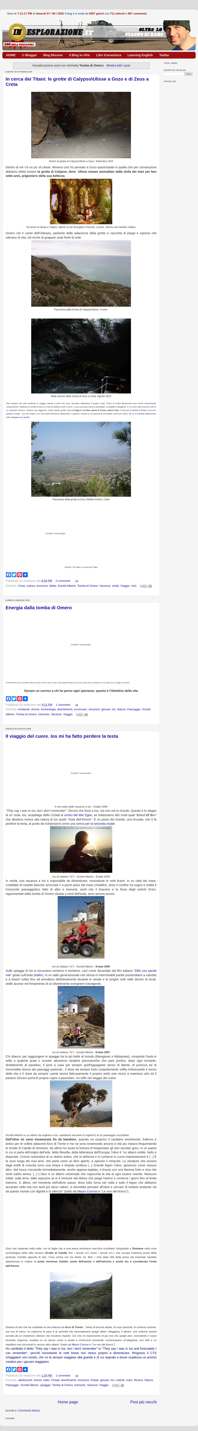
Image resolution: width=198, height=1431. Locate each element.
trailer (38, 975)
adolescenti (25, 1380)
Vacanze (105, 585)
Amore (35, 709)
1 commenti (63, 704)
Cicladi (55, 1380)
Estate (95, 1380)
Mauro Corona (87, 1191)
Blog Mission (53, 55)
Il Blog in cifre (79, 55)
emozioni (42, 585)
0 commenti (63, 580)
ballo (46, 1380)
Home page (68, 1402)
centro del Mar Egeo (78, 815)
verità (115, 585)
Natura (121, 709)
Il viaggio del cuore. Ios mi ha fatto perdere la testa (62, 736)
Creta (21, 585)
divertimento (64, 709)
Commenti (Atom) (29, 1410)
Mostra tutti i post (118, 65)
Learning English (140, 55)
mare (129, 1380)
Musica (138, 1380)
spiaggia (45, 1385)
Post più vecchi (143, 1402)
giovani (105, 709)
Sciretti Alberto (67, 585)
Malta (52, 585)
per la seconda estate (100, 823)
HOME (11, 55)
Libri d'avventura (108, 55)
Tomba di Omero (87, 585)
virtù (134, 585)
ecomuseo (80, 709)
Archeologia (48, 709)
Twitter (164, 55)
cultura (31, 585)
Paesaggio (133, 709)
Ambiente (24, 709)
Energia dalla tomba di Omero (39, 607)
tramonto (43, 714)
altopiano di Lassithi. (21, 417)
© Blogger (29, 55)
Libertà (120, 1380)
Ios (20, 683)
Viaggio (125, 585)
